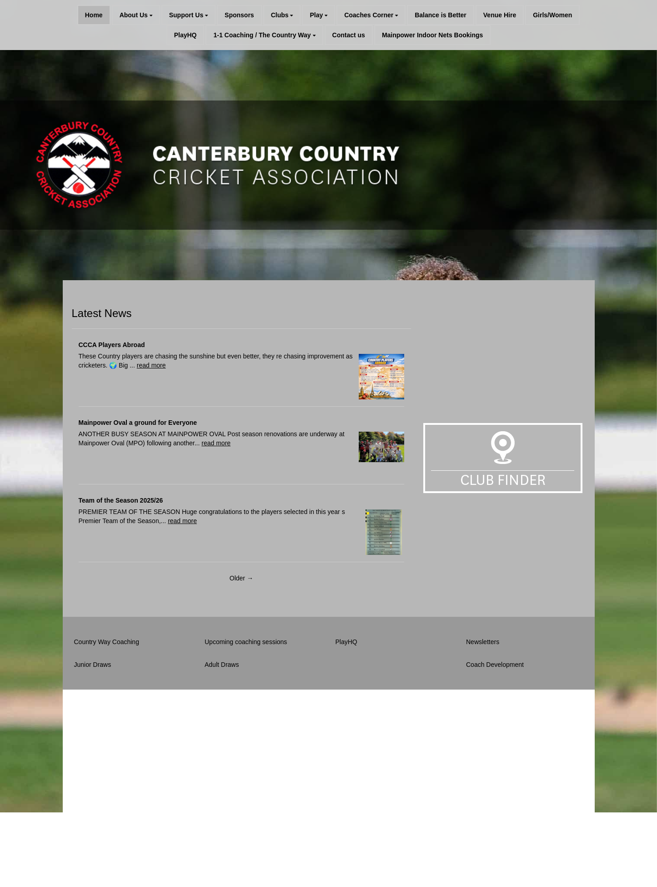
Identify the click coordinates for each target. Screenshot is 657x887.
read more (151, 365)
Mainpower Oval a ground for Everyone (138, 422)
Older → (241, 578)
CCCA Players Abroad (112, 344)
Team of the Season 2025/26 (121, 500)
